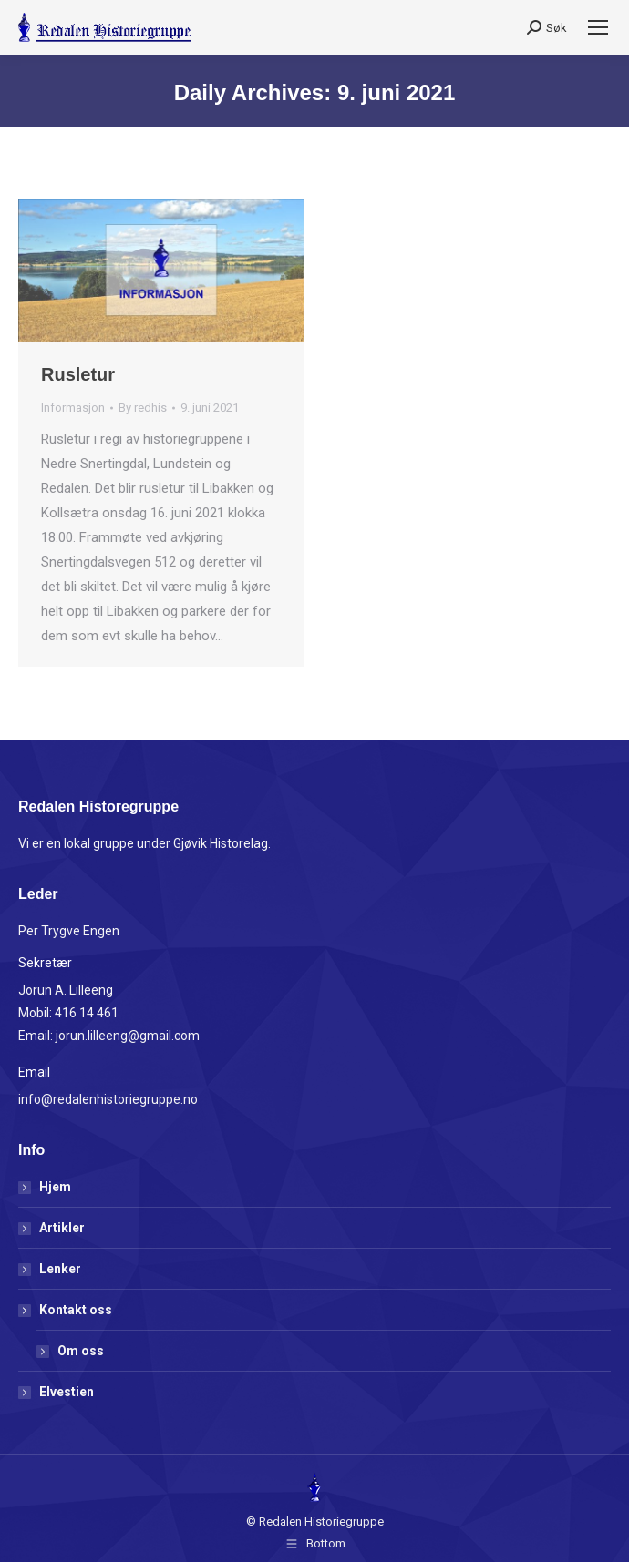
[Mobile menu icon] (598, 27)
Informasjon (73, 407)
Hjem (55, 1186)
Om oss (80, 1350)
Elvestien (66, 1391)
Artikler (62, 1227)
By (143, 407)
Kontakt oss (66, 1309)
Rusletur (78, 374)
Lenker (60, 1268)
